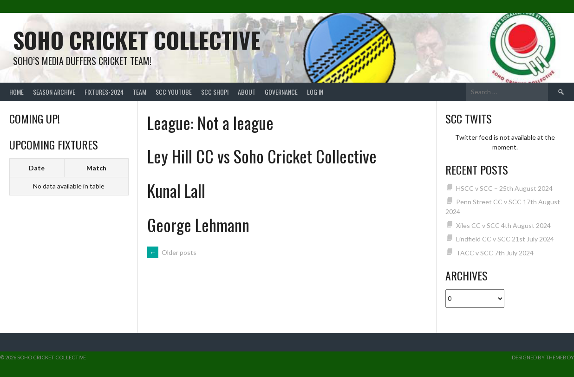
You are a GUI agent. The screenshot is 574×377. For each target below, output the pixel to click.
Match (96, 168)
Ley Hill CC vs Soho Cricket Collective (262, 155)
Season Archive (54, 92)
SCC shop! (214, 92)
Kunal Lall (176, 190)
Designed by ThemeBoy (543, 357)
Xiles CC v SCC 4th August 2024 (503, 225)
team (139, 92)
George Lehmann (198, 224)
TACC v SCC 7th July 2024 (495, 253)
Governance (281, 92)
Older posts (171, 252)
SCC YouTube (174, 92)
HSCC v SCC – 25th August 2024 (504, 188)
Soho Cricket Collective (137, 39)
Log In (315, 92)
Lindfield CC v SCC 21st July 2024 (505, 239)
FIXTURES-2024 (104, 92)
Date (37, 168)
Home (16, 92)
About (246, 92)
